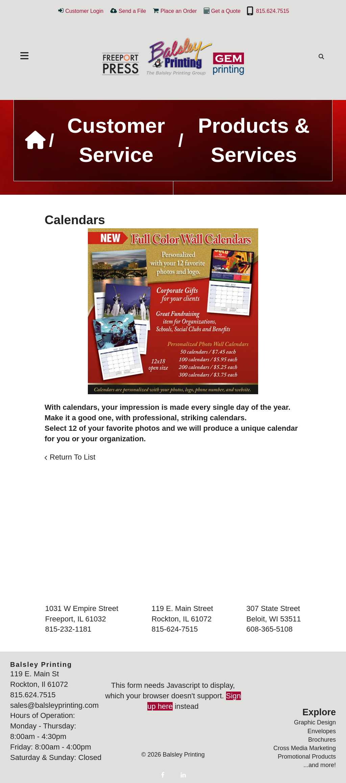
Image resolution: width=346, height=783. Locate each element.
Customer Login (84, 11)
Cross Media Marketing (304, 748)
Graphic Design (315, 722)
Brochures (322, 739)
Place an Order (178, 11)
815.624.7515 (272, 11)
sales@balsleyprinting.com (54, 705)
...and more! (319, 765)
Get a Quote (226, 11)
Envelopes (321, 731)
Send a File (132, 11)
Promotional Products (307, 756)
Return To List (72, 457)
